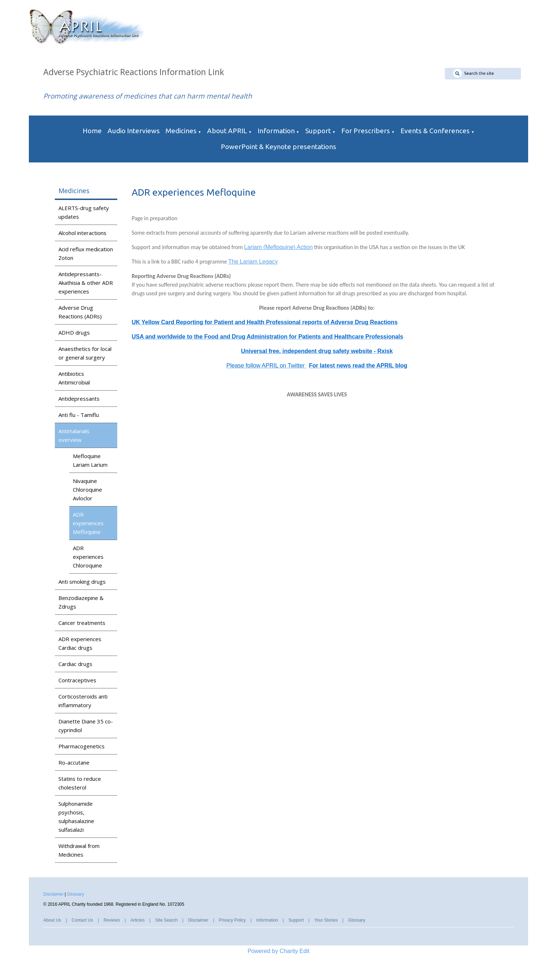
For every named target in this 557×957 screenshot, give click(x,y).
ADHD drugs (74, 332)
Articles (138, 920)
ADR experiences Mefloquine (88, 523)
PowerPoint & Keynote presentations (278, 147)
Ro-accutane (73, 762)
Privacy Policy (232, 920)
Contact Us (82, 920)
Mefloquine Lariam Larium (90, 460)
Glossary (75, 894)
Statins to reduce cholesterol (79, 783)
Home (92, 131)
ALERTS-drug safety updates (83, 212)
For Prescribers (365, 131)
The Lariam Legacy (253, 261)
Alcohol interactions (82, 232)
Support (318, 131)
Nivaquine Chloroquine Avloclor (87, 489)
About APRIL (227, 131)
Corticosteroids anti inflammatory (83, 701)
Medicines (181, 131)
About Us (52, 920)
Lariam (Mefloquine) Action (278, 247)
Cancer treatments (81, 622)
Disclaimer (53, 894)
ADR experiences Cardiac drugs (79, 643)
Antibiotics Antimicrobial (74, 378)
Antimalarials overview (73, 435)
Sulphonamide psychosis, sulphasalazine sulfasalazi (76, 816)
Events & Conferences (435, 131)
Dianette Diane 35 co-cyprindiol (85, 726)
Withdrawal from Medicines (79, 850)
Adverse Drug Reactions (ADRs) (80, 312)
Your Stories (326, 920)
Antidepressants (79, 398)
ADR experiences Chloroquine (88, 556)
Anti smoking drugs (82, 581)
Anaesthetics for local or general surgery (84, 353)
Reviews (112, 920)
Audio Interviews (134, 131)
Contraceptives (77, 680)
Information (276, 131)
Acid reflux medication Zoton (85, 253)
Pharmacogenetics (81, 746)
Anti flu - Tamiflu (78, 414)
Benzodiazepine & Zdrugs (81, 602)
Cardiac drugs (75, 663)
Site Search (166, 920)
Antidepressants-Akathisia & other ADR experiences (85, 282)
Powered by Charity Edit (278, 951)
